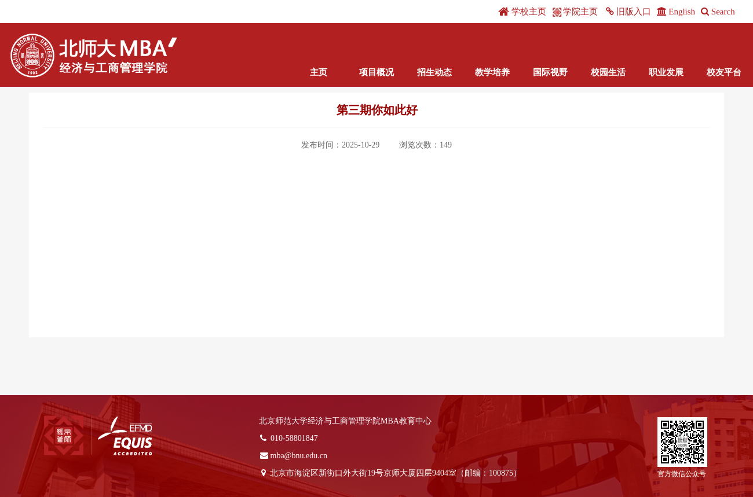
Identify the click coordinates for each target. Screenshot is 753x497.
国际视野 (550, 72)
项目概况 (376, 72)
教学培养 (492, 72)
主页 (318, 72)
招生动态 (434, 72)
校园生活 (608, 72)
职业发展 (666, 72)
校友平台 (724, 72)
